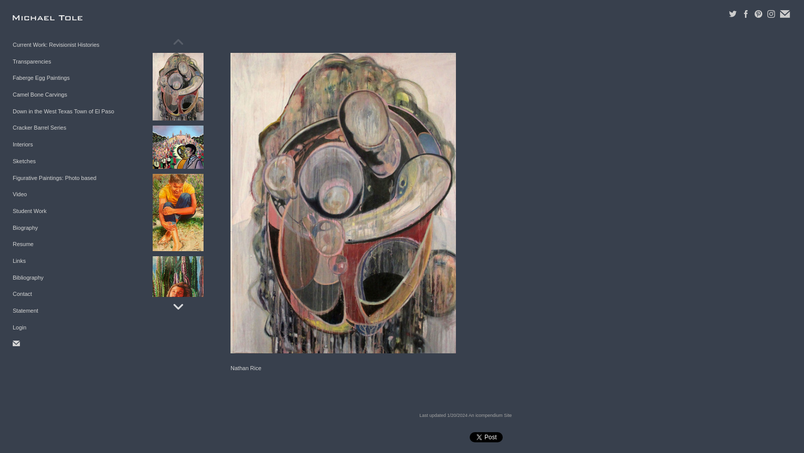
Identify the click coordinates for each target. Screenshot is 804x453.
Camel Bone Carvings (40, 95)
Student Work (29, 211)
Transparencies (32, 61)
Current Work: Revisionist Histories (56, 45)
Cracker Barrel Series (39, 128)
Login (19, 327)
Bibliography (28, 278)
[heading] (38, 17)
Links (19, 261)
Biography (25, 228)
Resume (23, 244)
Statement (25, 311)
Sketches (24, 161)
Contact (22, 294)
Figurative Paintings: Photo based (55, 178)
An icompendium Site (490, 415)
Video (20, 194)
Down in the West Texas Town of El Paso (63, 111)
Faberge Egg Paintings (41, 78)
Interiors (23, 144)
